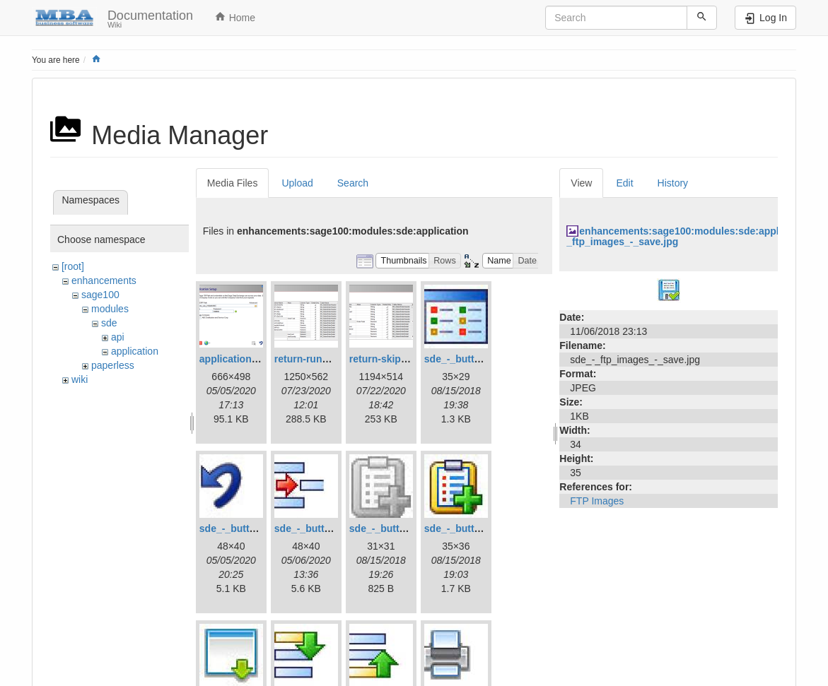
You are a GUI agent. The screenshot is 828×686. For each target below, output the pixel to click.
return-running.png (319, 359)
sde (109, 323)
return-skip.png (385, 359)
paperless (112, 365)
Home (234, 17)
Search (352, 183)
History (673, 183)
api (117, 337)
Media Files (232, 183)
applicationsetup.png (249, 359)
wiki (79, 379)
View (581, 183)
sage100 (100, 294)
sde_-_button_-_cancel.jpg (262, 528)
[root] (73, 266)
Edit (624, 183)
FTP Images (597, 501)
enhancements (103, 280)
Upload (297, 183)
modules (110, 308)
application (134, 351)
